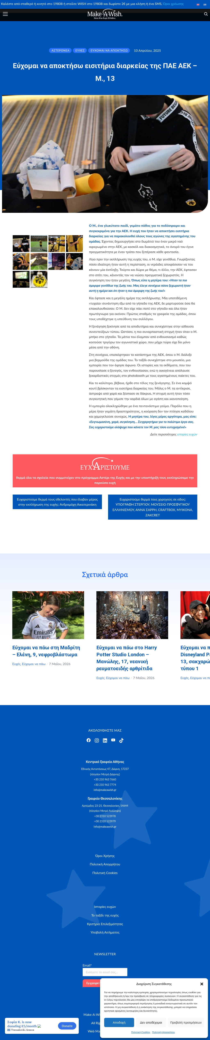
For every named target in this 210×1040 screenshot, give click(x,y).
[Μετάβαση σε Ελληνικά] (204, 4)
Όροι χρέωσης (173, 4)
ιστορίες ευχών (187, 434)
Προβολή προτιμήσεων (186, 1022)
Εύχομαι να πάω (33, 664)
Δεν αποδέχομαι (151, 1022)
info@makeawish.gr (105, 789)
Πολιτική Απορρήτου (163, 1032)
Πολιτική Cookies (140, 1032)
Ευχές (16, 664)
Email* (87, 965)
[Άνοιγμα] (5, 14)
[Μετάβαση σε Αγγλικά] (198, 4)
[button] (202, 984)
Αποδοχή (119, 1022)
